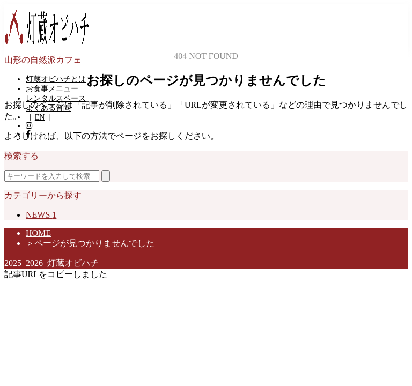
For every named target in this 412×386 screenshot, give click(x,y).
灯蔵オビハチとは (56, 79)
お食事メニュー (52, 89)
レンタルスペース (56, 98)
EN (40, 117)
